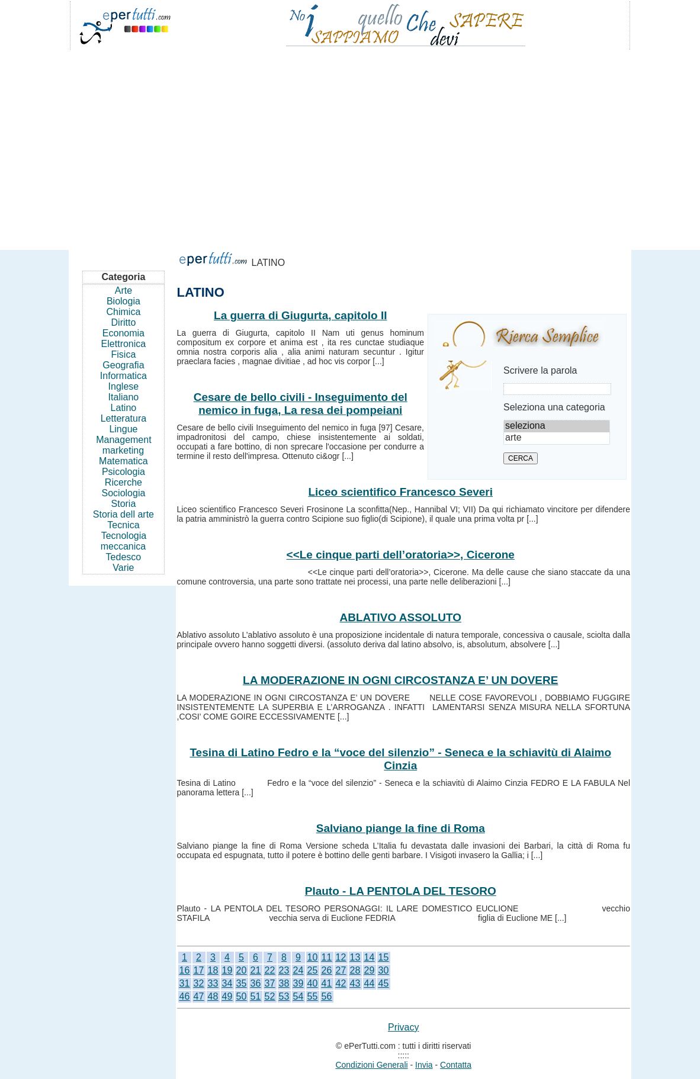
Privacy (403, 1027)
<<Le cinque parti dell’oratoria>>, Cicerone (401, 554)
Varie (123, 568)
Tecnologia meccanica (123, 541)
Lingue (123, 429)
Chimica (124, 312)
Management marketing (123, 445)
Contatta (455, 1065)
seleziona (556, 426)
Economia (123, 333)
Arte (123, 290)
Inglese (123, 386)
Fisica (123, 354)
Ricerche (123, 482)
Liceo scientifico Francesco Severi (400, 492)
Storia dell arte (123, 514)
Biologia (123, 301)
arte (556, 438)
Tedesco (124, 557)
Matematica (123, 461)
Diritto (123, 322)
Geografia (123, 365)
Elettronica (123, 344)
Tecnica (123, 525)
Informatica (123, 376)
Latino (124, 408)
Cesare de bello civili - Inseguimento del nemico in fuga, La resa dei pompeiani (300, 403)
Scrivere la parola (540, 370)
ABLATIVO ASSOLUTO (400, 617)
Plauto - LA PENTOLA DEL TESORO (400, 891)
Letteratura (123, 418)
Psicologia (123, 472)
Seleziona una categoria (554, 407)
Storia (123, 504)
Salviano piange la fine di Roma (400, 828)
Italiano (123, 397)
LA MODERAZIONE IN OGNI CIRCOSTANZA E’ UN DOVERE (400, 680)
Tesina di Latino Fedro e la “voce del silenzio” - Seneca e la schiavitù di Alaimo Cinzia (400, 759)
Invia (424, 1065)
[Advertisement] (350, 144)
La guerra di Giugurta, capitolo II (300, 315)
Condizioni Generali (371, 1065)
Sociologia (124, 493)
